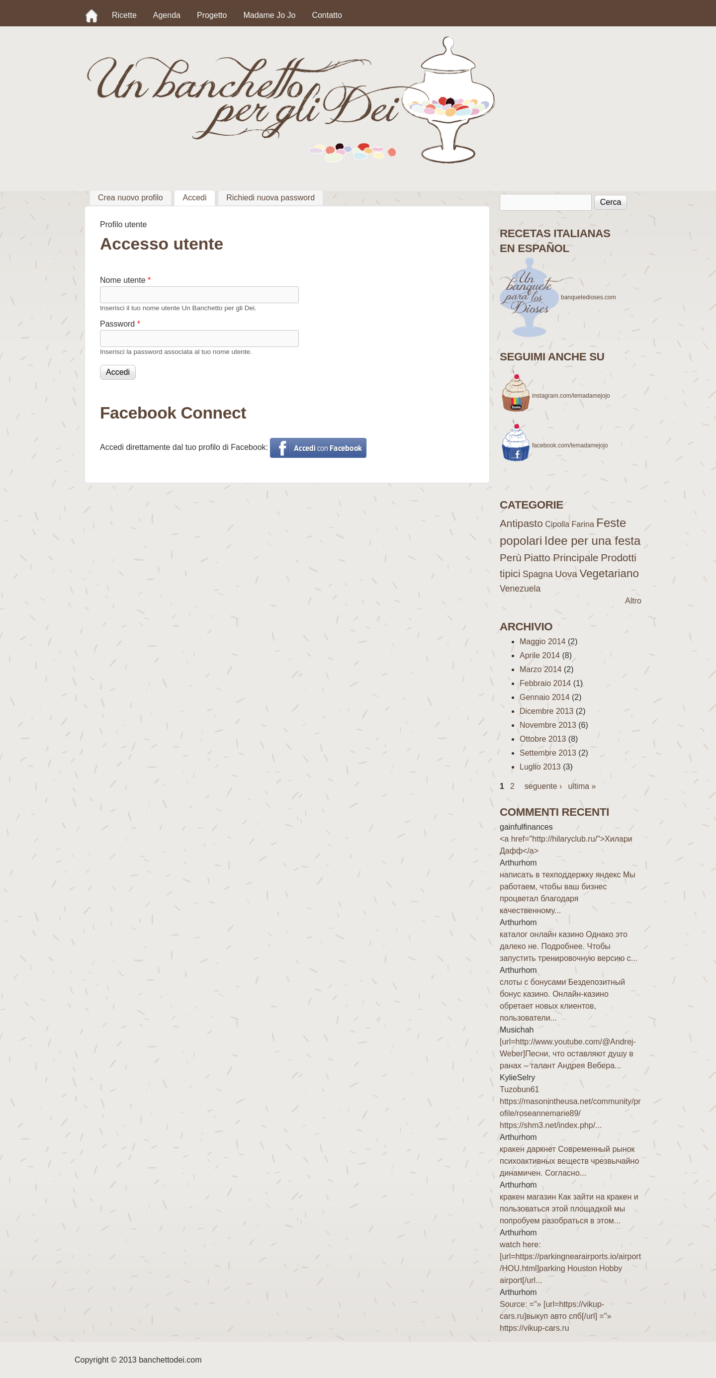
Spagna (538, 574)
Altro (633, 601)
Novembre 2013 (548, 725)
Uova (566, 574)
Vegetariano (609, 573)
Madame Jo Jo (269, 15)
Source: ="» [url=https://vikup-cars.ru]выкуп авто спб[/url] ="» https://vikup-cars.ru (555, 1316)
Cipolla (557, 524)
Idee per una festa (592, 540)
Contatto (327, 15)
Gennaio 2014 (545, 697)
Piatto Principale (561, 557)
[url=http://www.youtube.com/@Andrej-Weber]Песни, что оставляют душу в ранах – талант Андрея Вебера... (568, 1053)
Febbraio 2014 (545, 683)
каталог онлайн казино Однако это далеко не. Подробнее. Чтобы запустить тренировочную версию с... (568, 946)
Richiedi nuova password (270, 197)
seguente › (543, 786)
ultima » (582, 786)
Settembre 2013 (548, 753)
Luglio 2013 (540, 767)
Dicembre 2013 (547, 711)
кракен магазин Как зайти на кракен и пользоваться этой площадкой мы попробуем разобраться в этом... (569, 1209)
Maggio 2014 (543, 641)
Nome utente (125, 280)
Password (120, 324)
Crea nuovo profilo (130, 197)
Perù (511, 557)
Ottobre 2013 (543, 739)
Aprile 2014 (540, 655)
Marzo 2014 (541, 669)
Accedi (198, 196)
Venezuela (520, 589)
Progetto (212, 15)
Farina (583, 524)
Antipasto (521, 523)
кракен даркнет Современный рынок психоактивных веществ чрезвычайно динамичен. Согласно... (569, 1161)
